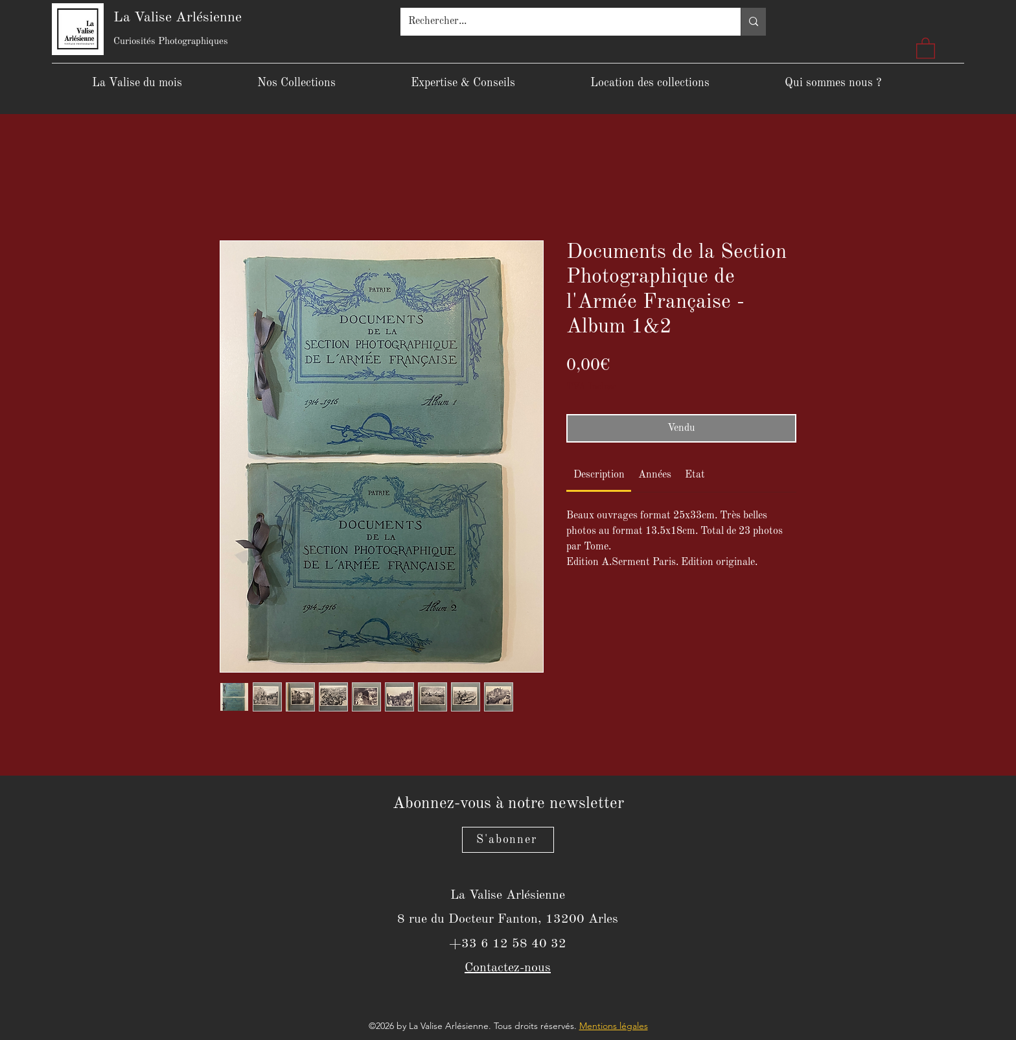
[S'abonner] (508, 840)
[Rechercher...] (560, 22)
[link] (599, 475)
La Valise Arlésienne (177, 17)
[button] (925, 47)
